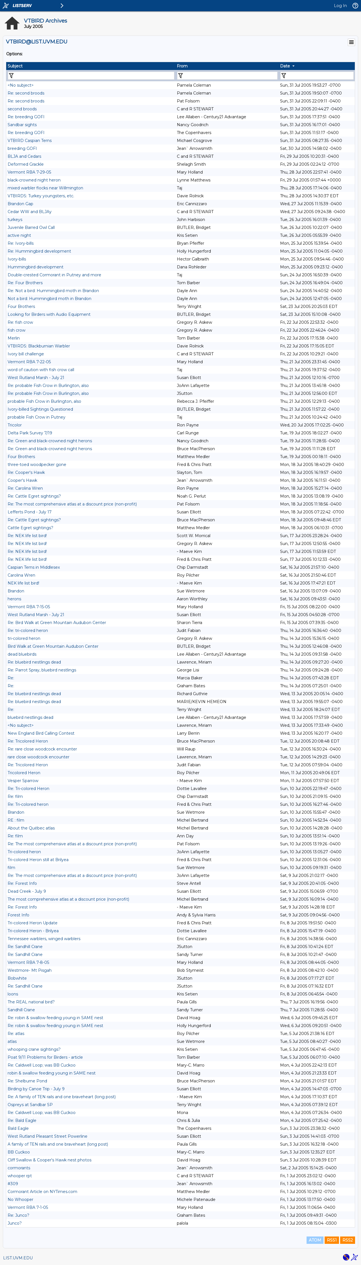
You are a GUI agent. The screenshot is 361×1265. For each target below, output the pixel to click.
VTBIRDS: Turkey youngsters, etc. (41, 195)
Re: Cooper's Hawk (26, 472)
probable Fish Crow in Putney (36, 417)
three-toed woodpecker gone (37, 464)
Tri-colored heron (24, 851)
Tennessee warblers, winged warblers (44, 938)
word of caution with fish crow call (41, 369)
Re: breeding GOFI (26, 116)
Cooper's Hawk (22, 480)
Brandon (16, 591)
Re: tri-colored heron (28, 630)
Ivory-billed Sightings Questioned (40, 409)
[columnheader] (90, 66)
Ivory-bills (17, 259)
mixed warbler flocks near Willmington (45, 188)
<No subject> (21, 85)
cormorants (19, 1167)
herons (14, 598)
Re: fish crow (20, 322)
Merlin (14, 338)
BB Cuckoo (19, 1152)
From (182, 66)
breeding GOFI (22, 148)
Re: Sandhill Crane (25, 946)
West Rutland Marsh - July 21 (36, 377)
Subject (15, 66)
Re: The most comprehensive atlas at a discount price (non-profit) (72, 504)
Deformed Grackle (26, 164)
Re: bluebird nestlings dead (34, 662)
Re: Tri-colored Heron (28, 788)
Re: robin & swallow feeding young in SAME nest (55, 1017)
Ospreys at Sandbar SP (30, 1104)
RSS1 (332, 1240)
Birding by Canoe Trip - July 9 (36, 1088)
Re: (11, 677)
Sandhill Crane (21, 1009)
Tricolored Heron (24, 772)
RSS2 (347, 1240)
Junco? (15, 1223)
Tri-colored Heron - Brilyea (33, 930)
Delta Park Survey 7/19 (30, 432)
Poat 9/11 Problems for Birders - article (45, 1057)
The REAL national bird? (31, 1001)
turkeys (15, 219)
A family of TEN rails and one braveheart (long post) (58, 1144)
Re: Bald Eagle (22, 1120)
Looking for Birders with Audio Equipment (49, 314)
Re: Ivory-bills (21, 243)
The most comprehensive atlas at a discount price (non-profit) (68, 899)
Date (285, 66)
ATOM (315, 1240)
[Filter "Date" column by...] (317, 76)
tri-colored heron (24, 638)
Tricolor (15, 425)
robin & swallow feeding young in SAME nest (52, 1073)
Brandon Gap (20, 203)
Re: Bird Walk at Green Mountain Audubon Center (57, 622)
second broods (22, 108)
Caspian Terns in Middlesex (34, 567)
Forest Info (18, 915)
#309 (13, 1183)
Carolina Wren (21, 575)
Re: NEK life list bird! (27, 535)
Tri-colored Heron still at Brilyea (38, 859)
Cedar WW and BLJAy (30, 211)
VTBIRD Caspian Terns (30, 140)
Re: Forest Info (22, 883)
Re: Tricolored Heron (28, 741)
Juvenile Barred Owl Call (31, 227)
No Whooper (20, 1199)
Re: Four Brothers (25, 282)
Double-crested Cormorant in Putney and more (54, 274)
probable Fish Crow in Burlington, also (44, 401)
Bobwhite (17, 978)
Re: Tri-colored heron (28, 804)
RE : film (16, 820)
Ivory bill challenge (26, 353)
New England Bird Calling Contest (41, 733)
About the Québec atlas (31, 828)
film (11, 867)
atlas (12, 1041)
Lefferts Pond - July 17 (30, 512)
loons (13, 994)
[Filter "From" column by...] (227, 76)
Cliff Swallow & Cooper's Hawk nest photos (49, 1160)
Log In (340, 5)
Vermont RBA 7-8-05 (28, 962)
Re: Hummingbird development (39, 251)
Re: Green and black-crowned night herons (50, 440)
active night (19, 235)
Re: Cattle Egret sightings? (34, 496)
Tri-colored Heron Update (33, 922)
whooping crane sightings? (34, 1049)
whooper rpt (20, 1175)
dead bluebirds (22, 654)
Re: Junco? (18, 1215)
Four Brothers (21, 306)
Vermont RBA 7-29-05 (29, 172)
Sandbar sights (22, 124)
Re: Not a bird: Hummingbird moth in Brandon (53, 290)
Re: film (15, 796)
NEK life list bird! (23, 583)
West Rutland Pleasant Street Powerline (47, 1136)
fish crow (16, 330)
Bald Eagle (18, 1128)
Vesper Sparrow (23, 780)
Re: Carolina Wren (25, 488)
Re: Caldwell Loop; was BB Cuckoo (42, 1065)
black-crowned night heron (34, 180)
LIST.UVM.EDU (18, 1257)
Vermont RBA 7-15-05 (29, 606)
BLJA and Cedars (24, 156)
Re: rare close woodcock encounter (42, 749)
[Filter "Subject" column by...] (91, 76)
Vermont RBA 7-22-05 (29, 361)
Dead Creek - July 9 (27, 891)
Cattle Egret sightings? (30, 527)
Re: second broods (26, 93)
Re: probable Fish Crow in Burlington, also (48, 385)
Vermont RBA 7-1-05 (28, 1207)
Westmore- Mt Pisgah (30, 970)
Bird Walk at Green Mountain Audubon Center (53, 646)
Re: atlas (16, 1033)
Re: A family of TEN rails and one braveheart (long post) (62, 1096)
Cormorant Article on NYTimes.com (42, 1191)
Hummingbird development (35, 267)
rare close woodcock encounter (38, 757)
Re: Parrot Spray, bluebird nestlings (42, 670)
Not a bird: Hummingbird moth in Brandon (49, 298)
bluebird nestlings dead (30, 717)
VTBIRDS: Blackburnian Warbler (39, 346)
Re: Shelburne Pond (27, 1081)
